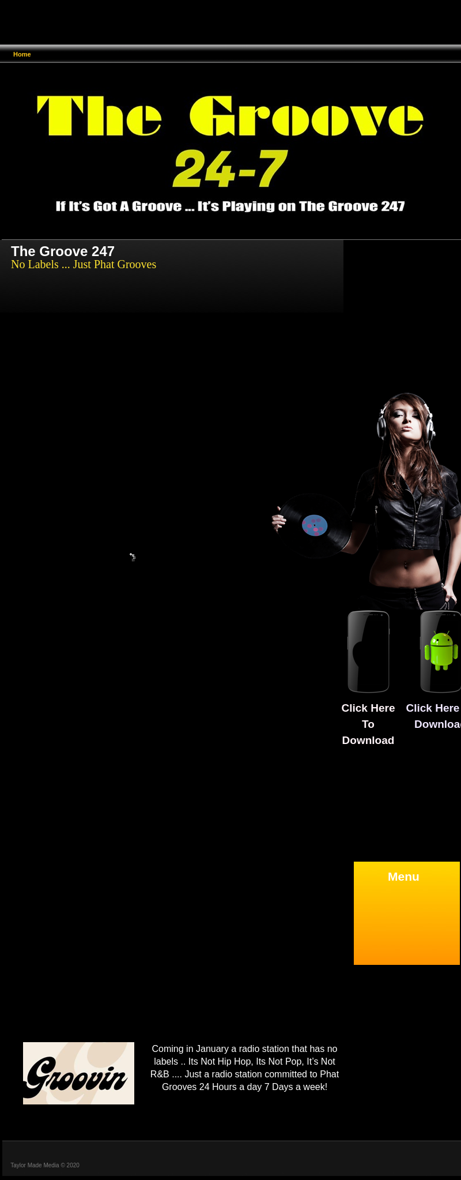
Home (22, 54)
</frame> (209, 1164)
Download (368, 740)
